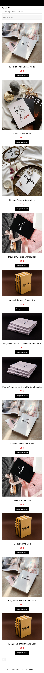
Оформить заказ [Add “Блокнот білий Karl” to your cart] (22, 142)
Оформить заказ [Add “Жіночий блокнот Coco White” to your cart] (22, 209)
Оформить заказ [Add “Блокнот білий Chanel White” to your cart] (22, 75)
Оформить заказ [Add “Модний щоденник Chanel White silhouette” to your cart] (22, 396)
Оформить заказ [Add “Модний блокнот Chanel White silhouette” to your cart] (22, 352)
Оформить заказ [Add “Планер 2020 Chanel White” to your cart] (22, 452)
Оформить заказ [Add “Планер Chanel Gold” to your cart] (22, 552)
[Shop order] (22, 17)
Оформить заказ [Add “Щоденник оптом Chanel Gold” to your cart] (22, 653)
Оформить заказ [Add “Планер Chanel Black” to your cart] (22, 509)
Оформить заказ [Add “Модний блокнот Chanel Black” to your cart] (22, 266)
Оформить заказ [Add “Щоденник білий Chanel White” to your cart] (22, 609)
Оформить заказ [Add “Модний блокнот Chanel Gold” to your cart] (22, 309)
